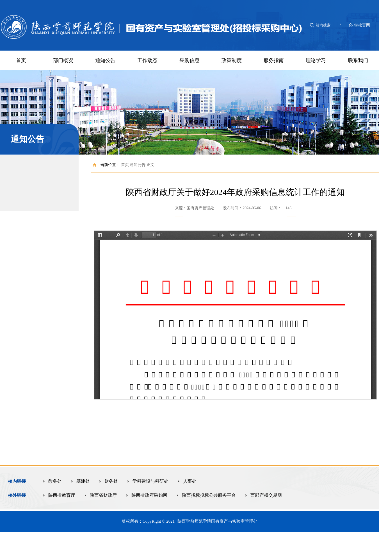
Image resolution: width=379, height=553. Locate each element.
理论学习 (316, 60)
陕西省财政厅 (103, 495)
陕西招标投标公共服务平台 (209, 495)
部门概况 (63, 60)
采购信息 (189, 60)
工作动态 (147, 60)
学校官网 (362, 25)
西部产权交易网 (266, 495)
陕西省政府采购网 (149, 495)
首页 (21, 60)
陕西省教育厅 (61, 495)
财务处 (111, 481)
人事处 (190, 481)
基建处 (83, 481)
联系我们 (358, 60)
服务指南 (274, 60)
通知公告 (105, 60)
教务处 (55, 481)
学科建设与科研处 (150, 481)
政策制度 (232, 60)
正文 (150, 165)
